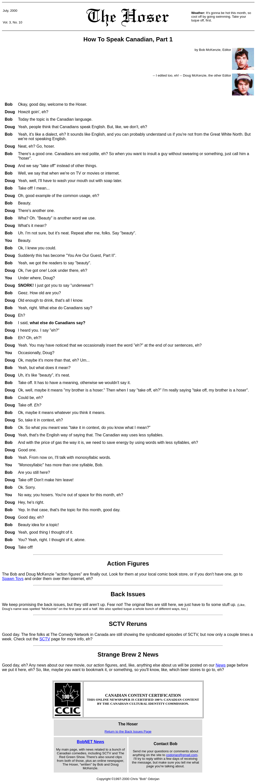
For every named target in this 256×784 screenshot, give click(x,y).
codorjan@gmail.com (181, 755)
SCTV (44, 639)
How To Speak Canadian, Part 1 (128, 39)
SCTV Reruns (128, 623)
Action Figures (128, 563)
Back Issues (128, 594)
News (221, 665)
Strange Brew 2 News (128, 654)
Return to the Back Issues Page (127, 731)
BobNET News (90, 742)
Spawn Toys (13, 579)
